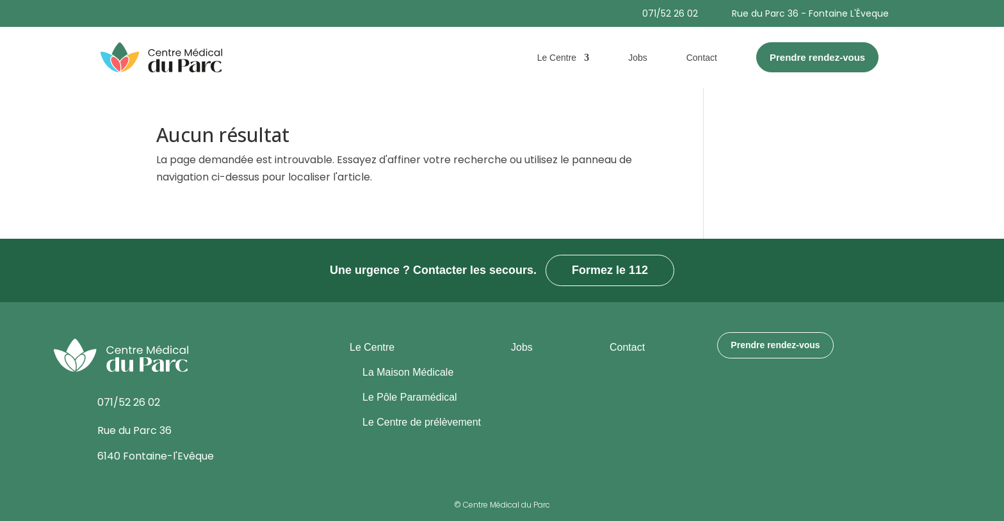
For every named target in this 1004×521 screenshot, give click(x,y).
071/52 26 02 (670, 13)
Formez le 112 (610, 270)
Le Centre (556, 57)
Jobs (637, 57)
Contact (701, 57)
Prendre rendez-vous (775, 345)
